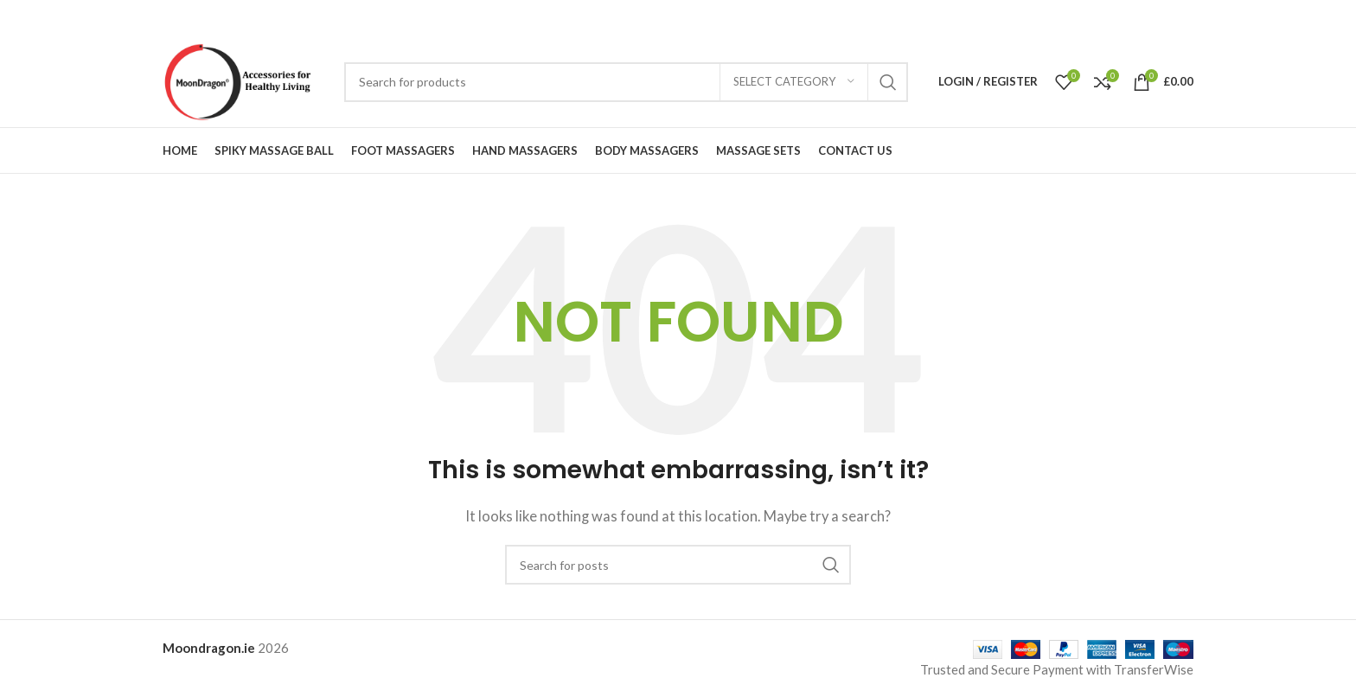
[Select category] (794, 82)
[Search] (626, 82)
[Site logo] (245, 79)
